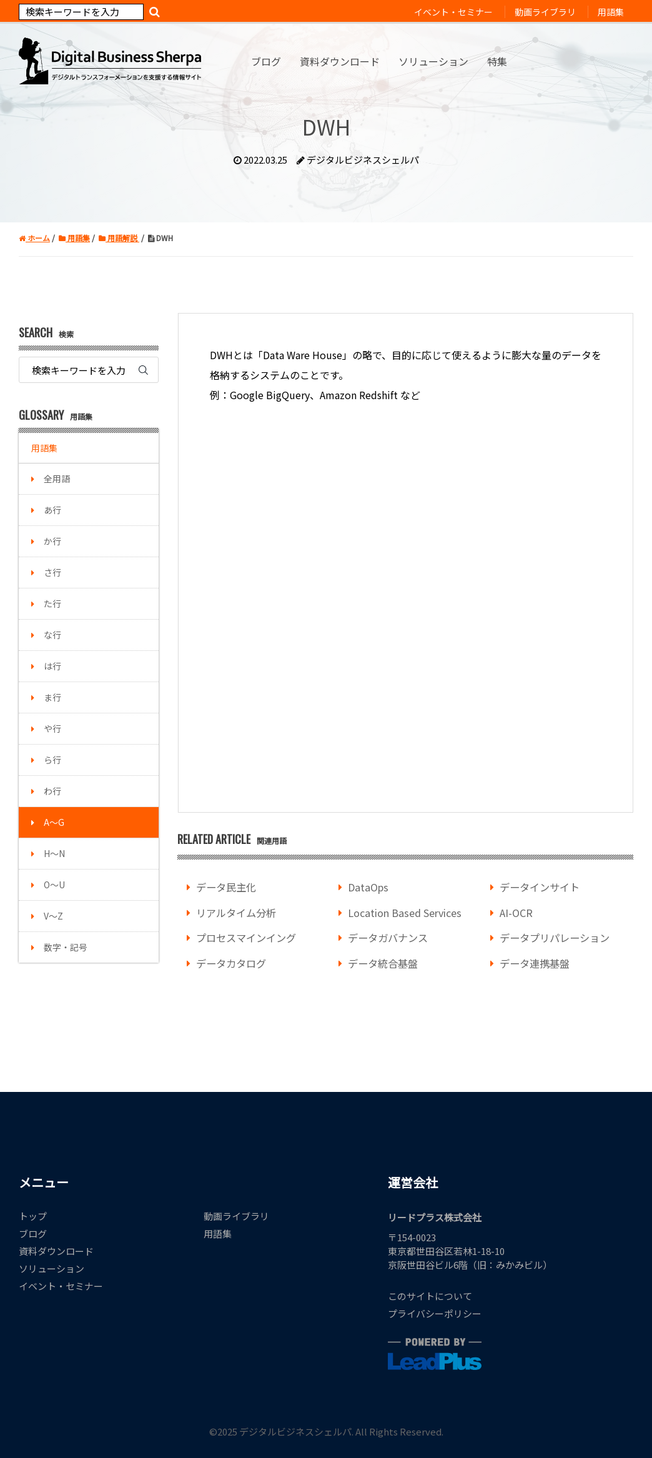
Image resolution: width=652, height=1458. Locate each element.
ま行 (52, 697)
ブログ (33, 1233)
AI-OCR (516, 912)
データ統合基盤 (383, 963)
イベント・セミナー (61, 1285)
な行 (52, 634)
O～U (54, 884)
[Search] (81, 12)
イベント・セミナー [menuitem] (453, 12)
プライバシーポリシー (435, 1313)
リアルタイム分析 (236, 912)
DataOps (368, 887)
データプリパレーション (555, 937)
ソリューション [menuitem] (433, 61)
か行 (52, 541)
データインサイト (540, 887)
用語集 (44, 448)
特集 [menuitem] (497, 61)
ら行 (52, 759)
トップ (33, 1215)
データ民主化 (226, 887)
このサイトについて (430, 1295)
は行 (52, 666)
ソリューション (51, 1268)
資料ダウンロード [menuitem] (340, 61)
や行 (52, 728)
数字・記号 (65, 947)
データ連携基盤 (535, 963)
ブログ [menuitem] (266, 61)
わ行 (52, 791)
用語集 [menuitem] (611, 12)
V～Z (53, 916)
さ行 (52, 572)
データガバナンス (388, 937)
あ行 (52, 509)
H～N (54, 853)
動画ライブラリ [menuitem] (545, 12)
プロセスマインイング (246, 937)
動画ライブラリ (236, 1215)
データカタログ (231, 963)
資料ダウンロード (56, 1250)
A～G (54, 822)
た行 (52, 603)
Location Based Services (405, 912)
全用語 (57, 478)
